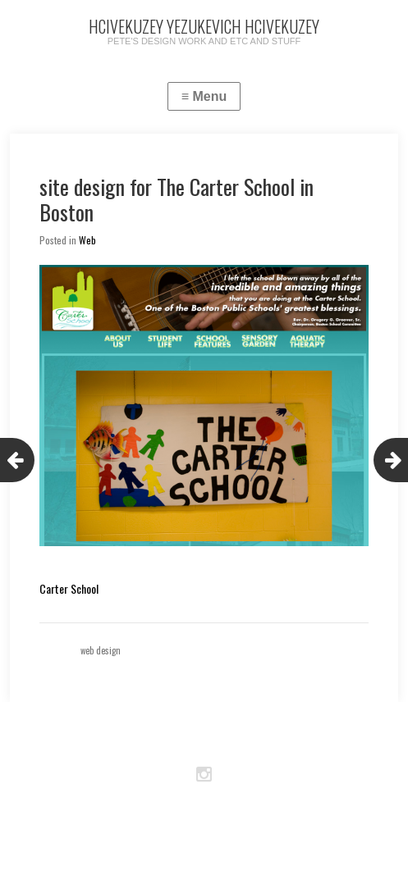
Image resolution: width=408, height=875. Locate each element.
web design (100, 650)
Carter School (69, 588)
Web (87, 240)
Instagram (204, 775)
